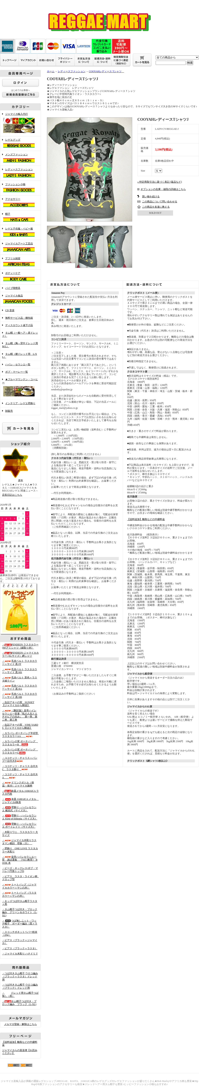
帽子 (20, 217)
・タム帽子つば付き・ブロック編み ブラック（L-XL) (19, 1003)
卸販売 (9, 410)
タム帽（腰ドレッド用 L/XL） (19, 356)
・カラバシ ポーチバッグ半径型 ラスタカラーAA (21, 735)
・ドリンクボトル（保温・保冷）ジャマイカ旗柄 (18, 784)
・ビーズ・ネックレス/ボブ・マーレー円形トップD (20, 870)
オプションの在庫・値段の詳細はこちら (163, 189)
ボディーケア (20, 277)
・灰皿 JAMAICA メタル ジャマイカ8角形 (20, 801)
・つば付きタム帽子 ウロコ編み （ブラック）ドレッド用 (20, 986)
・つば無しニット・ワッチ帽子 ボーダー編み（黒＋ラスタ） (19, 923)
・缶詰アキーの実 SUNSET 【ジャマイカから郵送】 (18, 704)
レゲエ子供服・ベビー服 (20, 232)
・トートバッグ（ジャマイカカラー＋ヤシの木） (19, 886)
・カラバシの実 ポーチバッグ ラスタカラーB (20, 743)
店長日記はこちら (12, 494)
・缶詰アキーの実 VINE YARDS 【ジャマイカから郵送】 (20, 726)
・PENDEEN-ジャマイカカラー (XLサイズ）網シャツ (20, 654)
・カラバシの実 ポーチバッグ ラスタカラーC (20, 751)
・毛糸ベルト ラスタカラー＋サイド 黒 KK (19, 671)
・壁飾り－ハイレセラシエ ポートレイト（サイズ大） (19, 825)
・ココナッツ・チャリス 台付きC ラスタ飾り (20, 768)
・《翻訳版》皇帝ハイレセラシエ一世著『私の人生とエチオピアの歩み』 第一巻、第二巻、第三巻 (19, 715)
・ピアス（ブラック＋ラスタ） (19, 948)
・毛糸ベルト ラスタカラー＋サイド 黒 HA (19, 687)
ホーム (50, 71)
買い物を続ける (151, 196)
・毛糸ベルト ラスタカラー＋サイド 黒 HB (19, 695)
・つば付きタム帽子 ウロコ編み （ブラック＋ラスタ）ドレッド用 (20, 976)
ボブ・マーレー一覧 (16, 371)
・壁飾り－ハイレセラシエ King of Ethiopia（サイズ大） (19, 817)
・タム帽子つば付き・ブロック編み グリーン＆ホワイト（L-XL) (19, 912)
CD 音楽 (9, 310)
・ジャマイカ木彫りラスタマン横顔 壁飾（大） (19, 842)
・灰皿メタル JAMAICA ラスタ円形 (20, 792)
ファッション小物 (20, 188)
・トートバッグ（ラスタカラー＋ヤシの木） (19, 894)
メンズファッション (20, 158)
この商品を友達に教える (156, 206)
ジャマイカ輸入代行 (20, 123)
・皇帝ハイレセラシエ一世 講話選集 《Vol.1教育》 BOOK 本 (19, 859)
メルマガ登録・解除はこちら (20, 1024)
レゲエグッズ (20, 143)
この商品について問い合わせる (159, 201)
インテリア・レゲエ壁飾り (20, 403)
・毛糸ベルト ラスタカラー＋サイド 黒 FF (19, 662)
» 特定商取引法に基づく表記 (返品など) (159, 181)
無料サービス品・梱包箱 (19, 317)
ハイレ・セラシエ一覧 (17, 364)
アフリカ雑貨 (20, 262)
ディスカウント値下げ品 (19, 325)
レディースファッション (20, 173)
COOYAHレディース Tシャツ (106, 71)
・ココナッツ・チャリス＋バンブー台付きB (19, 759)
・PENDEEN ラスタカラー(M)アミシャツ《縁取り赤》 (20, 646)
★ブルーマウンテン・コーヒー (20, 387)
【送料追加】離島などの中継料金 (146, 519)
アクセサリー (20, 203)
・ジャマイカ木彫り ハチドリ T (19, 953)
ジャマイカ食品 (20, 299)
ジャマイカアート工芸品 (20, 247)
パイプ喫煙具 (12, 288)
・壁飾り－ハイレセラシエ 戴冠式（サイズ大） (19, 809)
